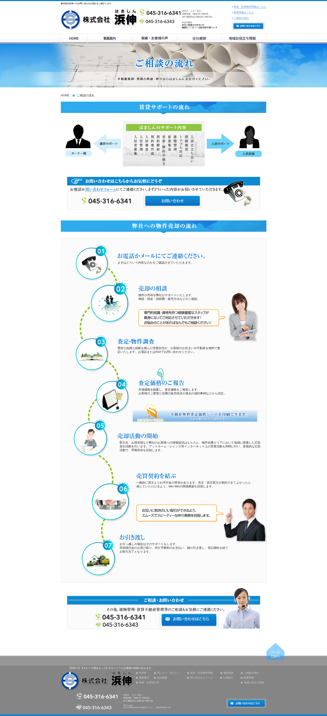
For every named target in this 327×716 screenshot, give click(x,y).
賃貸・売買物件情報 (201, 672)
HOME (65, 95)
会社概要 (162, 677)
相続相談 (228, 672)
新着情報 (249, 677)
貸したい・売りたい (168, 672)
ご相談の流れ (251, 672)
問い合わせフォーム (201, 677)
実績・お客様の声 (149, 682)
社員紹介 (228, 677)
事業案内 (144, 677)
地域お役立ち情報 (254, 682)
